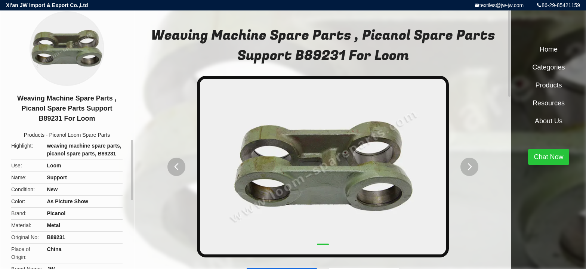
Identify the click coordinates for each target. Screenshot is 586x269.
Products (34, 135)
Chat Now (548, 157)
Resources (549, 103)
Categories (548, 67)
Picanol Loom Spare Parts (79, 135)
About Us (548, 121)
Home (549, 49)
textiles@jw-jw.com (501, 5)
